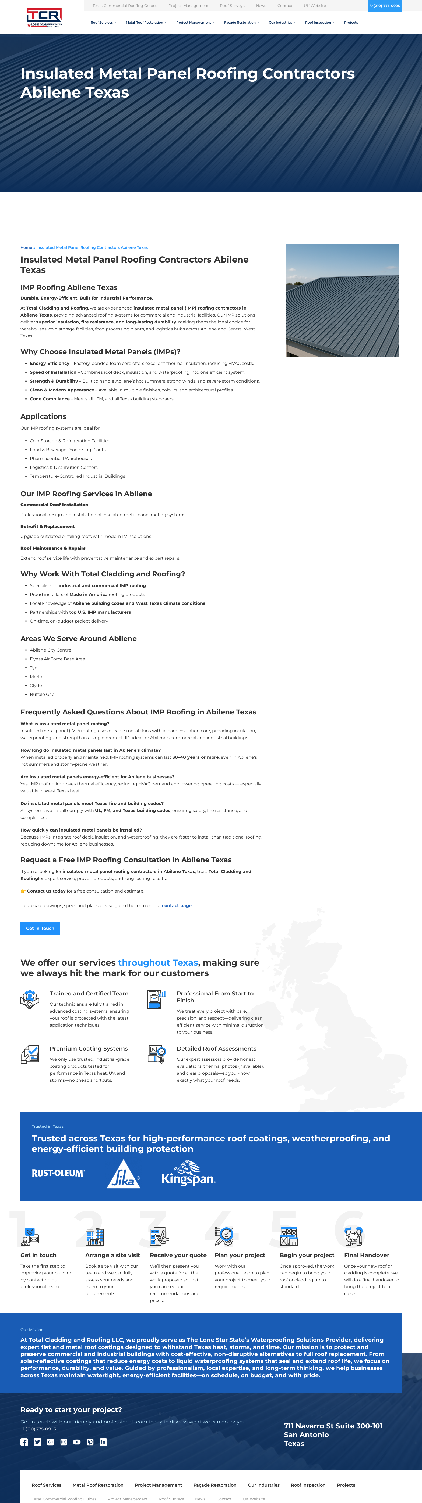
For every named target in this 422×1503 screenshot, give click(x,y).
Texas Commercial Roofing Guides (125, 5)
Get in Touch (40, 928)
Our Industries (282, 22)
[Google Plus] (53, 1443)
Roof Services (103, 22)
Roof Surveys (232, 5)
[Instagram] (66, 1443)
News (261, 5)
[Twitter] (40, 1443)
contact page (177, 905)
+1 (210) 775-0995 (38, 1429)
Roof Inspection (319, 22)
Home (26, 247)
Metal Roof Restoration (146, 22)
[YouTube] (79, 1443)
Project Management (188, 5)
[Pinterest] (93, 1443)
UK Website (315, 5)
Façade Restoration (241, 22)
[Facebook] (27, 1443)
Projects (351, 22)
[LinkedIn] (106, 1443)
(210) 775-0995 (387, 6)
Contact (285, 5)
